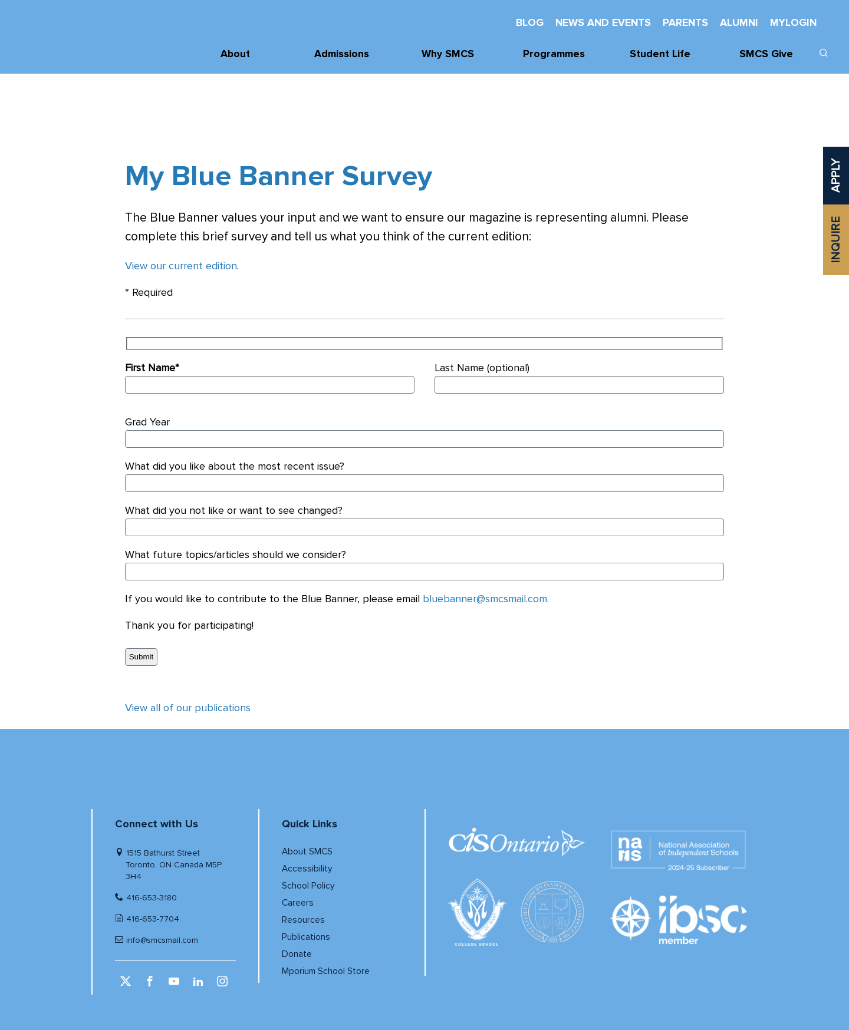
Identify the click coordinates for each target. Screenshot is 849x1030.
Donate (297, 954)
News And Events (603, 22)
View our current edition (181, 265)
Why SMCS (448, 54)
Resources (303, 920)
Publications (306, 937)
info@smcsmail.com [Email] (162, 940)
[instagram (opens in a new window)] (224, 985)
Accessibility (307, 868)
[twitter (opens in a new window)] (127, 985)
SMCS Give (766, 54)
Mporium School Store (326, 971)
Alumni (739, 22)
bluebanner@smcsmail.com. (486, 598)
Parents (685, 22)
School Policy (308, 886)
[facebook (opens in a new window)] (151, 985)
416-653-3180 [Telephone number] (151, 898)
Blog (530, 22)
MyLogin (793, 22)
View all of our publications (188, 707)
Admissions (341, 54)
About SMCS (307, 851)
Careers (298, 903)
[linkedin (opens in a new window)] (199, 985)
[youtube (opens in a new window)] (175, 985)
